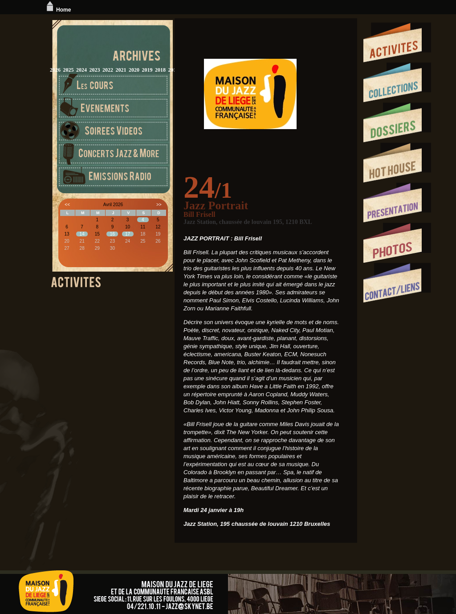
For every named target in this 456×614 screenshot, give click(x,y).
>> (159, 204)
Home (58, 10)
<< (67, 204)
